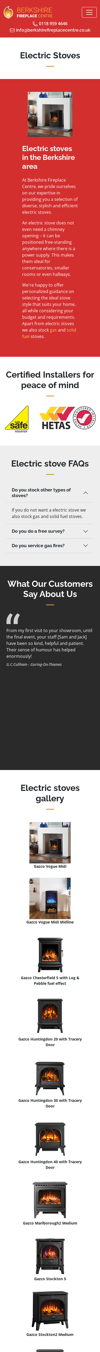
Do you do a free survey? (38, 531)
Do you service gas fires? (38, 545)
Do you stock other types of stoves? (41, 492)
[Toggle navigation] (89, 12)
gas (53, 330)
